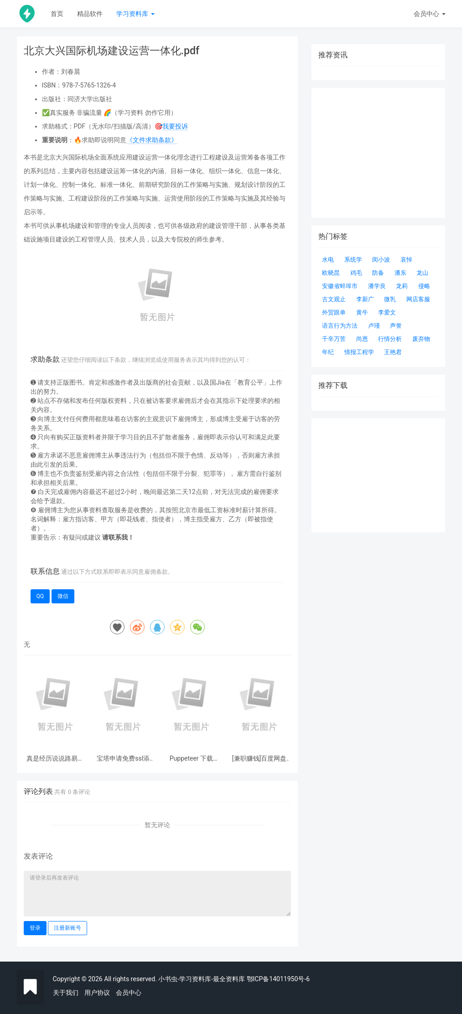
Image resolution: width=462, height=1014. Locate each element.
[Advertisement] (378, 475)
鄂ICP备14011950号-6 (278, 979)
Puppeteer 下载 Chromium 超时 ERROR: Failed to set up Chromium (191, 758)
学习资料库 (135, 13)
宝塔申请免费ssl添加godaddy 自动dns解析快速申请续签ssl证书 (123, 758)
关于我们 (65, 992)
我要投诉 (175, 126)
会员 (429, 13)
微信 (62, 596)
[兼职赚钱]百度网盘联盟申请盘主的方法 (259, 758)
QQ (40, 596)
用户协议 (97, 992)
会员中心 (128, 992)
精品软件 (90, 13)
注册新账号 (67, 928)
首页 (57, 13)
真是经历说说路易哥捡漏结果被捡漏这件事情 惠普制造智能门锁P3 (55, 758)
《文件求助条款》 (151, 140)
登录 (35, 928)
